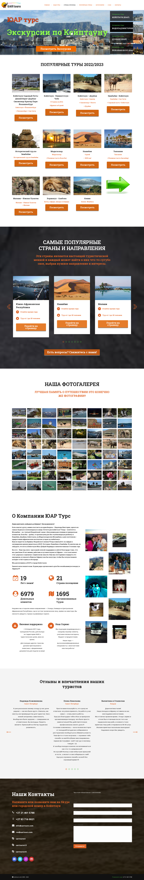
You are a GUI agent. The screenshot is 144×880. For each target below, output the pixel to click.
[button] (63, 342)
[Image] (26, 83)
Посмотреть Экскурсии (55, 48)
